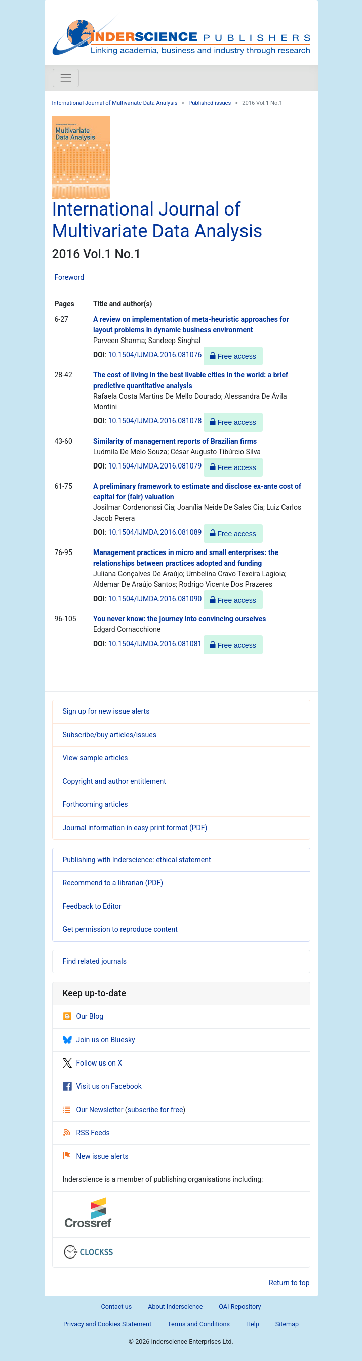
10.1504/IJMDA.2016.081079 (155, 466)
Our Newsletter (94, 1109)
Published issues (209, 103)
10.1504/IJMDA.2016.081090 (155, 598)
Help (252, 1324)
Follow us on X (93, 1063)
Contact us (116, 1306)
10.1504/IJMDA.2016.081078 (155, 421)
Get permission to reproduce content (120, 929)
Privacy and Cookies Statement (107, 1324)
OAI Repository (240, 1306)
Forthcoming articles (95, 804)
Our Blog (83, 1016)
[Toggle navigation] (66, 78)
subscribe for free (155, 1109)
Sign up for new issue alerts (106, 711)
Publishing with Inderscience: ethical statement (137, 860)
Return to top (289, 1283)
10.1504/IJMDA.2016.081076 (155, 355)
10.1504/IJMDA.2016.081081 (155, 644)
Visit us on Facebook (102, 1086)
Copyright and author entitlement (114, 781)
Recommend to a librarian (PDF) (113, 883)
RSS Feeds (86, 1133)
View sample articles (95, 758)
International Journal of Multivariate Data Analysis (115, 103)
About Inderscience (175, 1306)
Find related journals (95, 961)
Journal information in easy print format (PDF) (135, 828)
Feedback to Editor (92, 906)
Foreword (70, 277)
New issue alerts (96, 1156)
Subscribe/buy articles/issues (109, 735)
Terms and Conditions (199, 1324)
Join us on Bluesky (99, 1040)
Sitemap (287, 1324)
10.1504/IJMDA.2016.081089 (155, 532)
